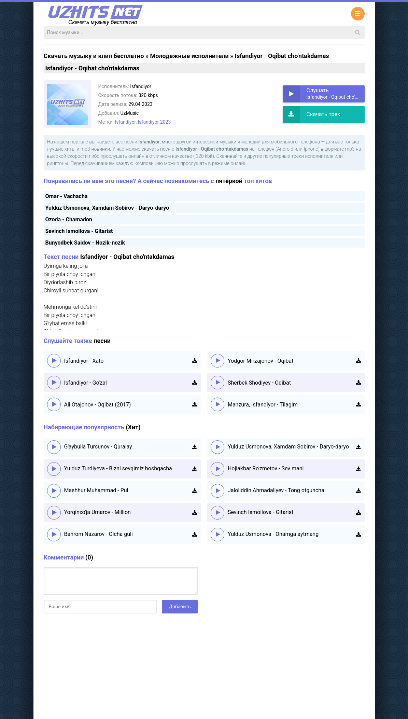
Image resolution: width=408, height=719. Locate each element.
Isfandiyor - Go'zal (85, 382)
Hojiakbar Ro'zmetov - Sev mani (266, 468)
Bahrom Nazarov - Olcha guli (98, 534)
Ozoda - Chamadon (68, 219)
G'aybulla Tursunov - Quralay (98, 446)
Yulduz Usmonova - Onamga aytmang (273, 534)
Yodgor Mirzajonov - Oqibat (261, 361)
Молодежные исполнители (189, 55)
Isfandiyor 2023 (154, 122)
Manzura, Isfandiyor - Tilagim (263, 404)
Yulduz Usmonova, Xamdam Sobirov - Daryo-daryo (107, 208)
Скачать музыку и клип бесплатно (94, 55)
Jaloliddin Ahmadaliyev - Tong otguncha (276, 490)
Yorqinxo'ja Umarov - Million (97, 512)
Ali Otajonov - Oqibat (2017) (97, 404)
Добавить (180, 606)
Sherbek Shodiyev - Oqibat (259, 382)
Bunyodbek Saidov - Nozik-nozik (85, 242)
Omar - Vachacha (66, 196)
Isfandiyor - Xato (84, 361)
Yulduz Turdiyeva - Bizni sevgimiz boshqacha (118, 468)
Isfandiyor (125, 122)
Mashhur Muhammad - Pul (96, 490)
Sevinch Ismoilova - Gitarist (79, 231)
